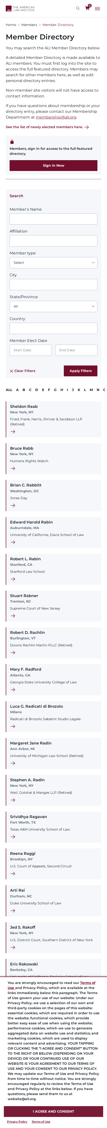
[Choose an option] (53, 262)
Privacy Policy (17, 1121)
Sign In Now (53, 165)
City (13, 275)
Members (29, 25)
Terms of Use (41, 1121)
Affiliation (19, 231)
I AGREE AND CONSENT (53, 1111)
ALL (9, 390)
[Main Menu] (97, 9)
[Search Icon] (78, 8)
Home (11, 25)
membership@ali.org (56, 117)
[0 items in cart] (87, 8)
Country (17, 318)
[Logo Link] (20, 8)
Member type (23, 253)
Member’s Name (26, 209)
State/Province (24, 297)
